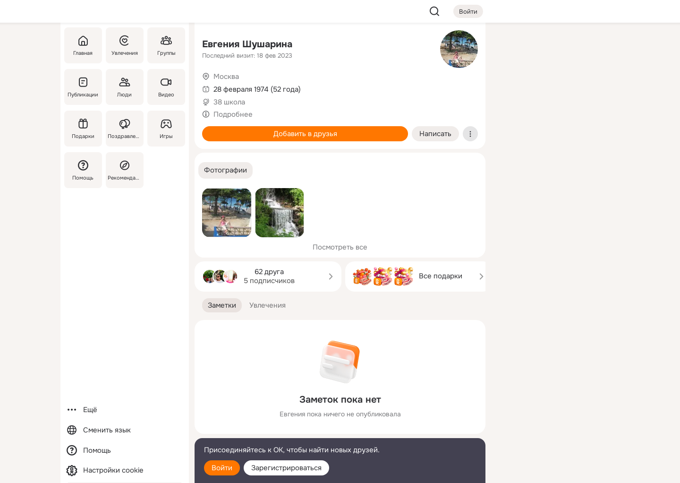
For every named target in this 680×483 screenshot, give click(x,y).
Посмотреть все (340, 247)
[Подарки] (83, 128)
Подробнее (233, 114)
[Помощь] (83, 170)
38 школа (229, 102)
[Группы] (166, 45)
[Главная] (83, 45)
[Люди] (124, 87)
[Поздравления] (124, 128)
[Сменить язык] (124, 430)
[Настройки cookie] (124, 470)
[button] (225, 170)
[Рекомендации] (124, 170)
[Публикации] (83, 87)
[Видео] (166, 87)
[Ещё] (124, 410)
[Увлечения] (124, 45)
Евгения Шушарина (247, 44)
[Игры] (166, 128)
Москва (226, 76)
